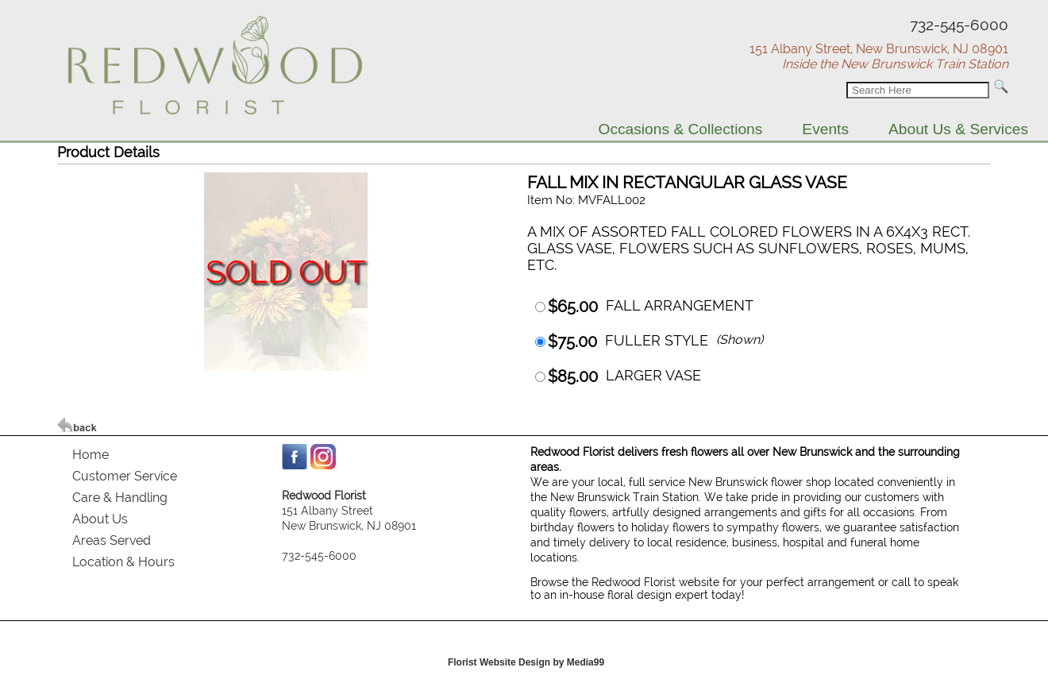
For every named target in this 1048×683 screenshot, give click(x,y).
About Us (100, 519)
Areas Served (111, 540)
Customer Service (124, 476)
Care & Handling (120, 497)
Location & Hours (123, 561)
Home (90, 454)
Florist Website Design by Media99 (526, 662)
